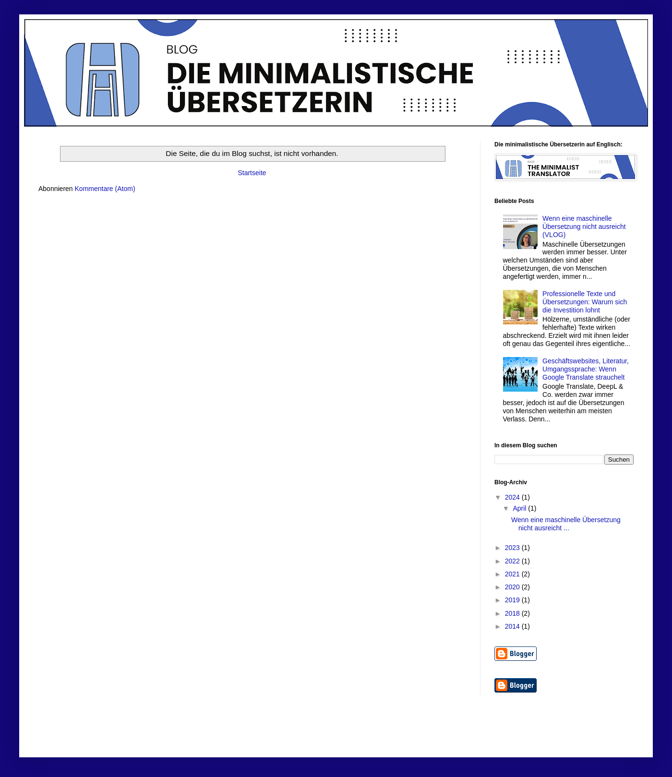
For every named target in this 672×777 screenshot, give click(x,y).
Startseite (252, 173)
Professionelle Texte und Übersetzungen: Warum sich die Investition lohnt (584, 302)
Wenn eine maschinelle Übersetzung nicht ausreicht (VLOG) (584, 227)
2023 (513, 547)
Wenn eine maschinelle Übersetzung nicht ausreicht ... (566, 524)
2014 (513, 626)
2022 (513, 561)
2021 (513, 574)
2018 (513, 613)
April (520, 508)
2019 (513, 600)
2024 (513, 497)
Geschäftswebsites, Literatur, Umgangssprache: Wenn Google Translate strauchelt (585, 369)
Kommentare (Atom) (105, 188)
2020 (513, 587)
